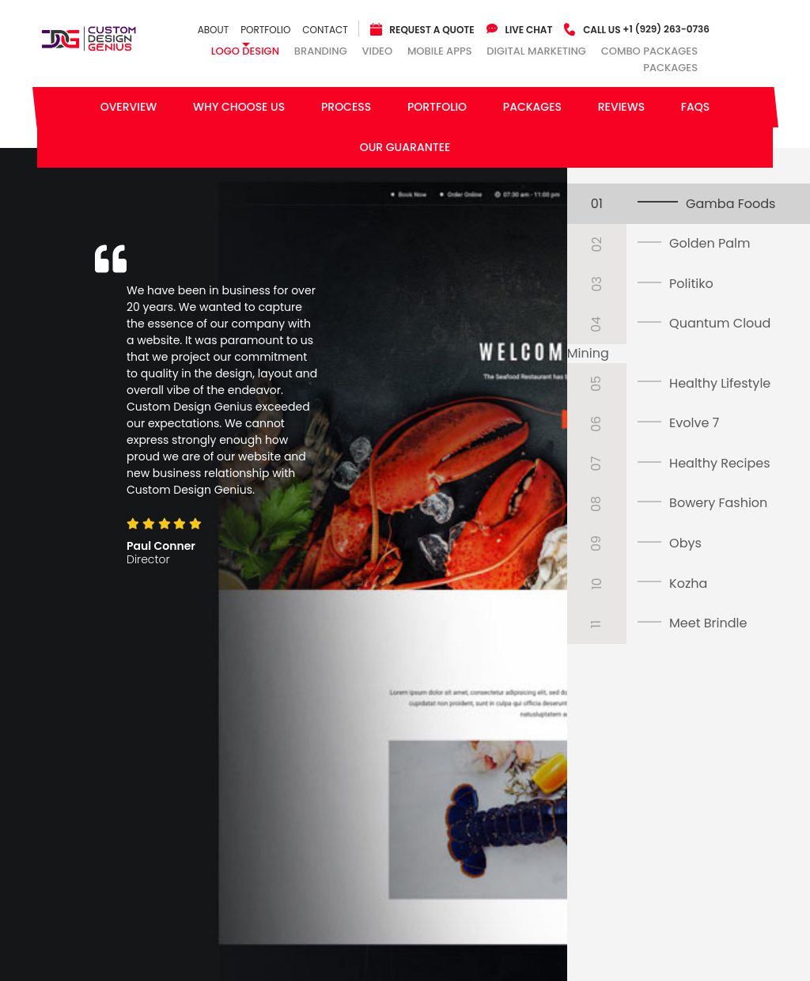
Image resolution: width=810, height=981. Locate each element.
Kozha (688, 583)
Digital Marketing (536, 51)
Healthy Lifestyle (719, 383)
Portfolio (265, 29)
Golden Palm (709, 243)
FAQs (695, 107)
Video (376, 51)
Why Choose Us (239, 107)
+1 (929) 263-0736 (646, 29)
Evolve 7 (694, 423)
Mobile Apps (439, 51)
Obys (685, 543)
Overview (128, 107)
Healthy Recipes (719, 463)
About (213, 29)
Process (346, 107)
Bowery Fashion (718, 503)
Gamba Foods (730, 204)
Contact (324, 29)
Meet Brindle (708, 623)
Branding (320, 51)
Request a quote (431, 29)
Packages (670, 68)
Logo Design (245, 51)
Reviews (621, 107)
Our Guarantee (405, 147)
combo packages (649, 51)
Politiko (691, 284)
